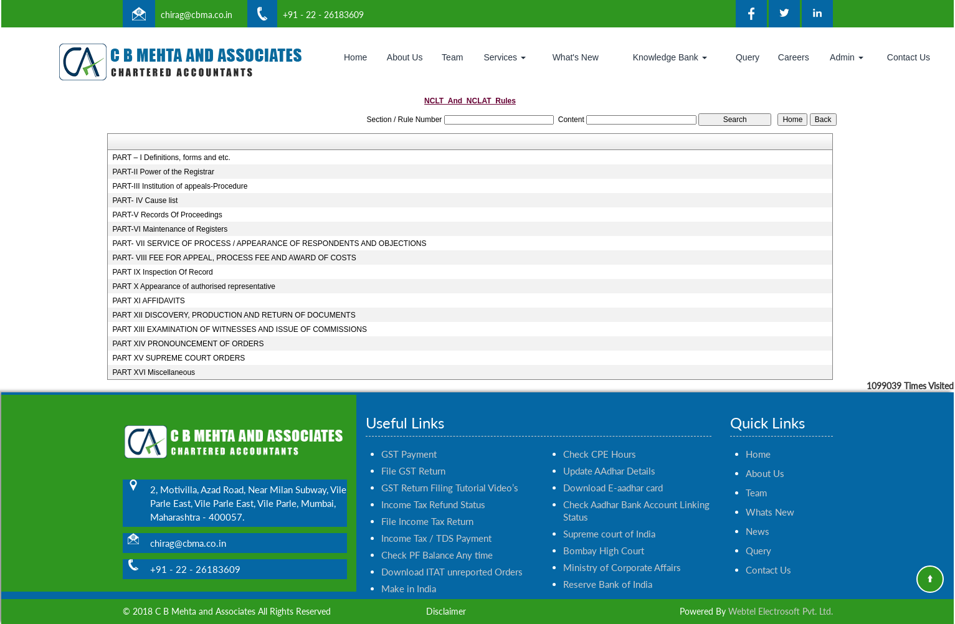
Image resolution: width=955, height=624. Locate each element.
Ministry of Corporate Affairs (622, 553)
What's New (576, 57)
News (757, 516)
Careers (793, 57)
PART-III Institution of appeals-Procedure (179, 186)
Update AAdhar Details (609, 456)
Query (747, 57)
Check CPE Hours (599, 439)
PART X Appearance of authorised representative (193, 286)
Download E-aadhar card (613, 473)
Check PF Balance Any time (437, 540)
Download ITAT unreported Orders (452, 557)
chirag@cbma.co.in (196, 14)
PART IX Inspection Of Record (162, 272)
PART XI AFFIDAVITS (148, 300)
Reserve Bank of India (607, 569)
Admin (846, 57)
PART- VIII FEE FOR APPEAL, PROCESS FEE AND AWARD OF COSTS (234, 257)
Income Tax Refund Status (433, 490)
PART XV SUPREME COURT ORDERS (178, 358)
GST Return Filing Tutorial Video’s (449, 473)
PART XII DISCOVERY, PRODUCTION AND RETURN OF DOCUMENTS (233, 315)
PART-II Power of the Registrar (163, 172)
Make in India (408, 574)
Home (355, 57)
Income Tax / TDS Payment (436, 523)
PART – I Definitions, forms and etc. (171, 157)
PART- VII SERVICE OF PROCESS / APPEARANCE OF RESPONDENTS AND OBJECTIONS (269, 243)
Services (504, 57)
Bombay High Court (603, 536)
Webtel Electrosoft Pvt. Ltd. (780, 611)
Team (452, 57)
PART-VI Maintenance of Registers (169, 229)
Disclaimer (446, 611)
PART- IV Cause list (145, 200)
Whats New (770, 497)
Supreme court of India (609, 519)
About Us (405, 57)
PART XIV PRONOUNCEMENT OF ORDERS (188, 343)
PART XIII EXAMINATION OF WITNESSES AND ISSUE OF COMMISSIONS (239, 329)
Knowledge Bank (670, 57)
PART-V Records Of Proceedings (167, 214)
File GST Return (413, 456)
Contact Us (908, 57)
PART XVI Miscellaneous (153, 372)
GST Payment (409, 439)
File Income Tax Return (427, 507)
